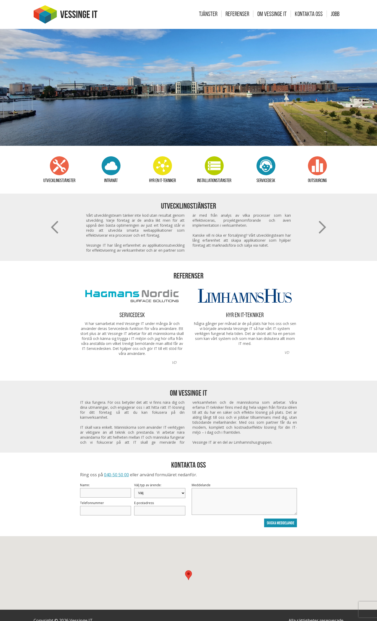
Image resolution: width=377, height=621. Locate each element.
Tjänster (208, 14)
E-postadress (144, 503)
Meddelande (201, 485)
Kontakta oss (309, 14)
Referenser (237, 14)
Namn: (85, 485)
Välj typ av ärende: (147, 485)
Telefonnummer (92, 503)
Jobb (335, 14)
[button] (188, 575)
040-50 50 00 (116, 475)
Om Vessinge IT (272, 14)
